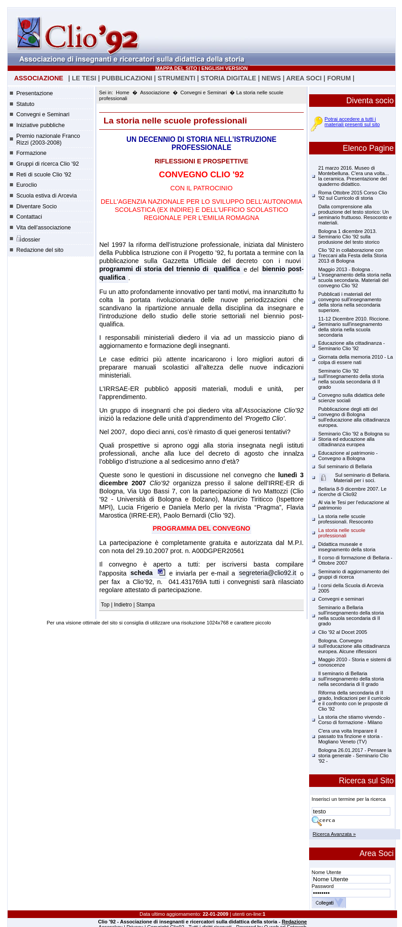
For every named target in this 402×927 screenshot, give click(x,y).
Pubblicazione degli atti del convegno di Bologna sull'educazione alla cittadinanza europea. (354, 417)
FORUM (339, 78)
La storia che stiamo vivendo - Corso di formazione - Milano (351, 719)
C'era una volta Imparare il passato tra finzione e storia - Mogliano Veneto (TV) (350, 736)
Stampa (145, 605)
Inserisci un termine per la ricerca (349, 799)
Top (106, 605)
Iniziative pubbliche (40, 125)
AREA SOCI (304, 78)
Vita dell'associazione (43, 227)
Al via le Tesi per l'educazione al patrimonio (353, 505)
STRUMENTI (176, 78)
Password (323, 886)
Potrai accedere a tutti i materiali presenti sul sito (352, 121)
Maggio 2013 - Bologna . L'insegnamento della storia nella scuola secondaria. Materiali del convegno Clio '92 (354, 277)
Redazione (294, 921)
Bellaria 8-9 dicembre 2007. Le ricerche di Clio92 (352, 491)
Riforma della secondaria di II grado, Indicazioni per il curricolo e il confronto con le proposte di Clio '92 (354, 701)
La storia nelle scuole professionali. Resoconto (345, 519)
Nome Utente (326, 872)
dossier (28, 239)
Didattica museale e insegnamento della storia (347, 546)
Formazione (31, 152)
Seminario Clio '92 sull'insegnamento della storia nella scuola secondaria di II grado (351, 379)
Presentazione (34, 93)
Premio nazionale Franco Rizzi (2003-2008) (48, 139)
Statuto (25, 104)
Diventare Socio (36, 206)
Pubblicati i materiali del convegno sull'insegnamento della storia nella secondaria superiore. (349, 302)
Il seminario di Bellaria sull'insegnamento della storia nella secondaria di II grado (351, 679)
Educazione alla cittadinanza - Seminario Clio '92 (351, 345)
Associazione (155, 92)
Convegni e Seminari (43, 114)
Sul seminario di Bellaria (345, 466)
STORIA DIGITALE (228, 78)
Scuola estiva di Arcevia (46, 195)
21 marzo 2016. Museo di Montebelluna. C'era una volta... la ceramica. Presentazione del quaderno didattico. (353, 176)
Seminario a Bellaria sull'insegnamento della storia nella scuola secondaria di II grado (351, 615)
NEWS (271, 78)
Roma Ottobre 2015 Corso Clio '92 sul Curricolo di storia (352, 195)
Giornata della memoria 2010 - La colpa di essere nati (355, 359)
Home (122, 92)
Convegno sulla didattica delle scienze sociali (351, 397)
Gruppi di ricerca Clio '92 (47, 163)
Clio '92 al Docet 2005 (342, 632)
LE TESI (84, 78)
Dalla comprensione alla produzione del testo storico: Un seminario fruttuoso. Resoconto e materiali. (355, 214)
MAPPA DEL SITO (176, 68)
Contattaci (29, 216)
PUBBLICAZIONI (127, 78)
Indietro (123, 605)
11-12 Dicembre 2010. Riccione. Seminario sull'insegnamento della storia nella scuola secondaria (354, 327)
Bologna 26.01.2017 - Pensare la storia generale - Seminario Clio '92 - (355, 755)
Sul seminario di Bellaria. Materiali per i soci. (354, 477)
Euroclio (26, 184)
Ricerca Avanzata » (334, 834)
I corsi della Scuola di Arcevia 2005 (351, 588)
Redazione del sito (39, 249)
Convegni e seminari (341, 599)
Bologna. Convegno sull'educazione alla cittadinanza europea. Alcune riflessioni (354, 646)
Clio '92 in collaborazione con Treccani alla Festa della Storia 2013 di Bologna (352, 255)
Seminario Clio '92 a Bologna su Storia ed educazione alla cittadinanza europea (353, 439)
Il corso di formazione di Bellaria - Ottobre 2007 (355, 560)
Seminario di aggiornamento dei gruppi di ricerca (353, 574)
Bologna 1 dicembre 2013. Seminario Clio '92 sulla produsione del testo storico (349, 236)
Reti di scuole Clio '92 (43, 174)
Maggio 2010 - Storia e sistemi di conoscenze (354, 662)
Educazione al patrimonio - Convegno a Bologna (347, 455)
